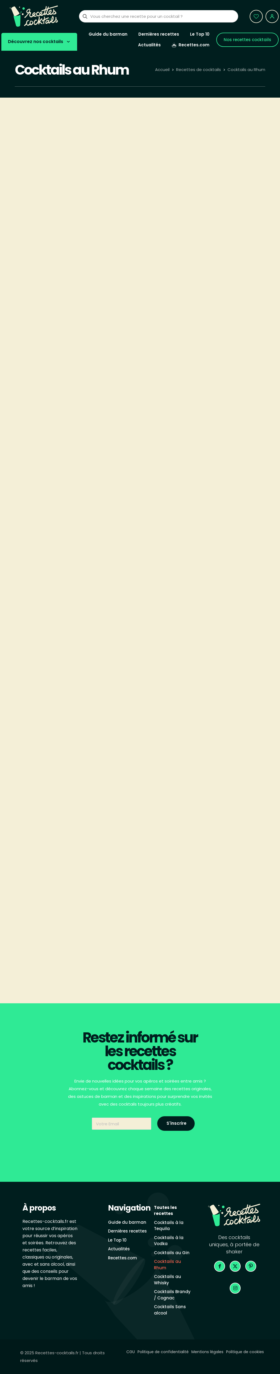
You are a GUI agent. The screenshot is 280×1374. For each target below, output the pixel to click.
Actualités (119, 1249)
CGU (130, 1352)
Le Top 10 (117, 1240)
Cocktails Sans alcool (170, 1310)
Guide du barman (127, 1222)
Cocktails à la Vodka (168, 1241)
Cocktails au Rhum (246, 69)
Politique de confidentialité (163, 1352)
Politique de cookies (245, 1352)
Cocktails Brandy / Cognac (172, 1295)
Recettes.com (122, 1258)
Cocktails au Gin (171, 1253)
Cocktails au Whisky (167, 1280)
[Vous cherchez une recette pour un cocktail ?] (158, 16)
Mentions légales (207, 1352)
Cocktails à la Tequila (168, 1226)
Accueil (162, 69)
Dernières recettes (127, 1231)
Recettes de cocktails (198, 69)
